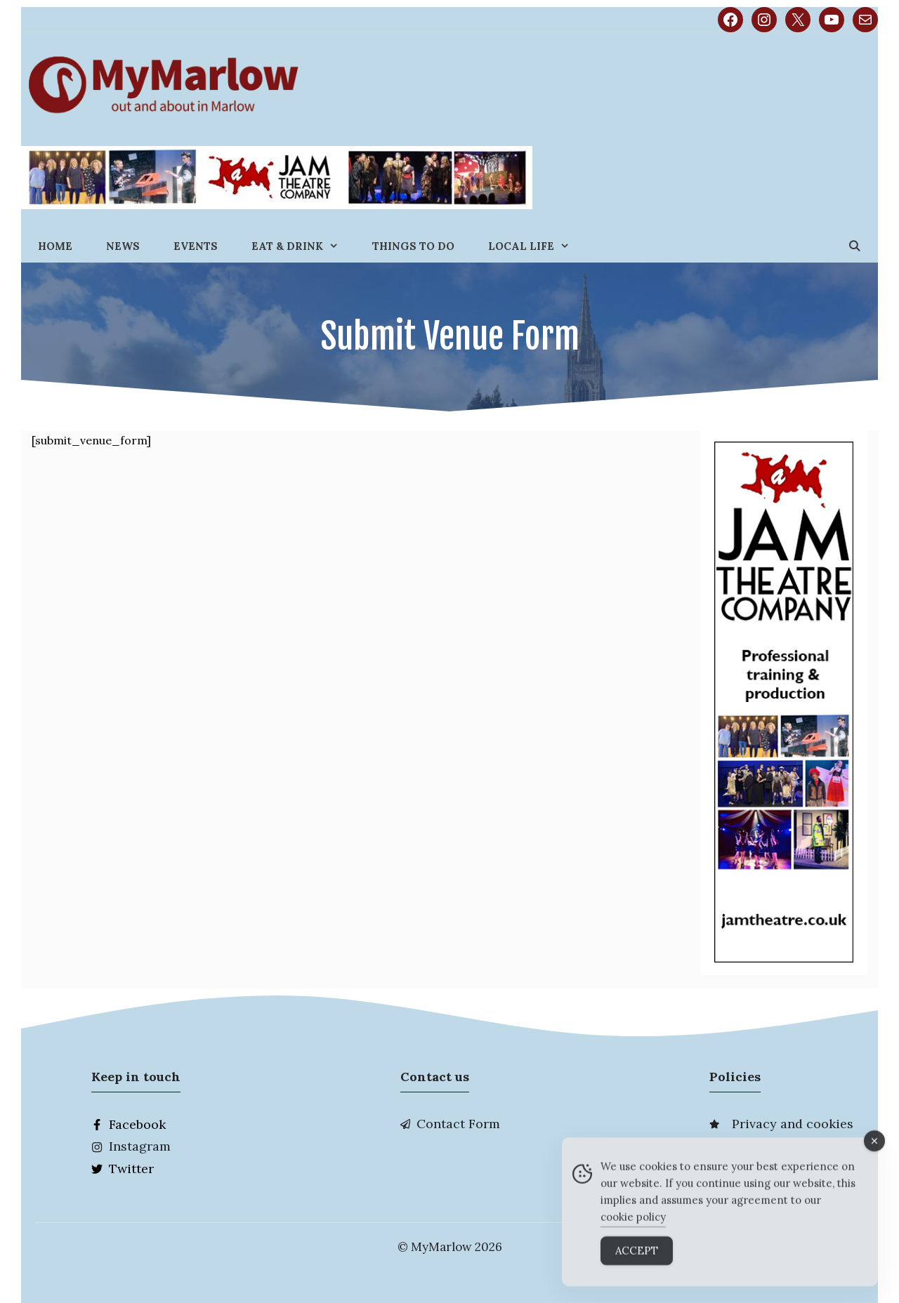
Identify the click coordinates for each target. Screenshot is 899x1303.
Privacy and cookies (792, 1124)
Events (195, 246)
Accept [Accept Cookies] (636, 1259)
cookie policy (633, 1225)
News (123, 246)
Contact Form (458, 1124)
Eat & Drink (303, 246)
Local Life (537, 246)
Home (55, 246)
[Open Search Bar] (854, 246)
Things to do (413, 246)
